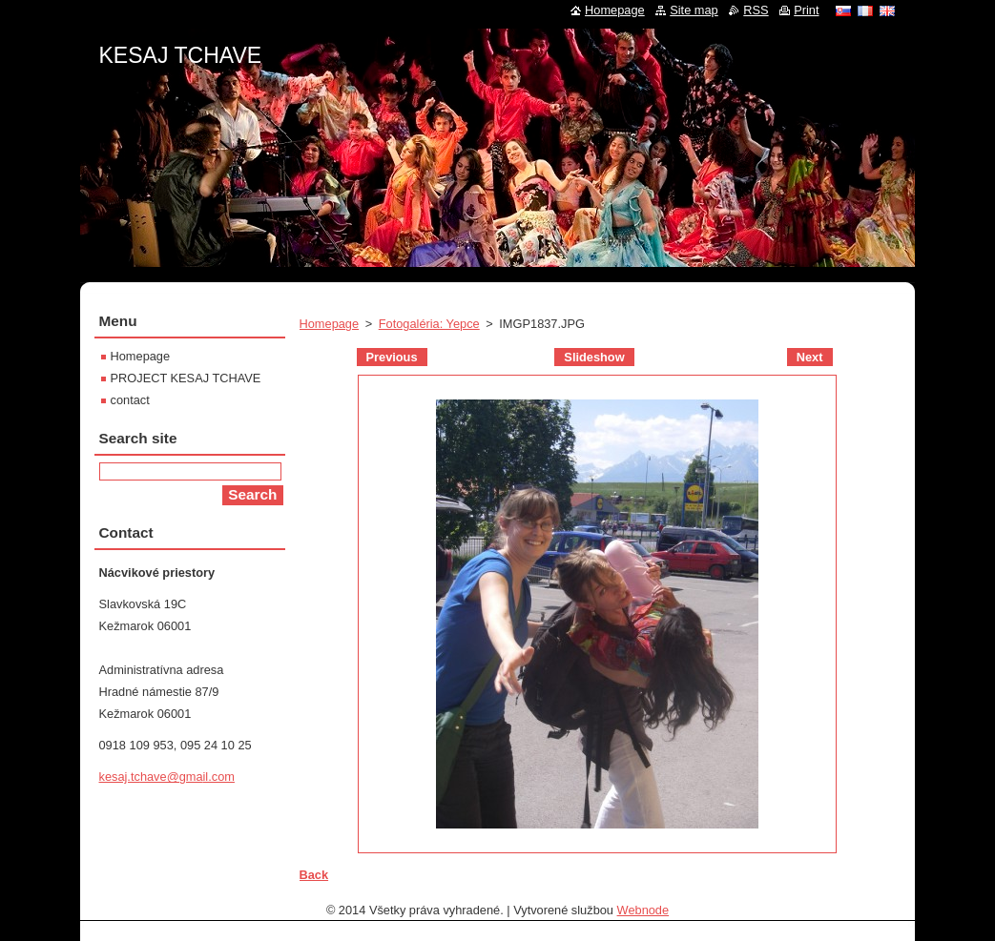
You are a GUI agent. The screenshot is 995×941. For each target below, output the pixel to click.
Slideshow (594, 357)
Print (806, 10)
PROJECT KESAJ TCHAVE (186, 378)
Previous (392, 357)
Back (314, 875)
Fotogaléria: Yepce (429, 324)
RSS (755, 10)
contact (130, 400)
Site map (694, 10)
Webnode (643, 910)
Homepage (330, 324)
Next (810, 357)
